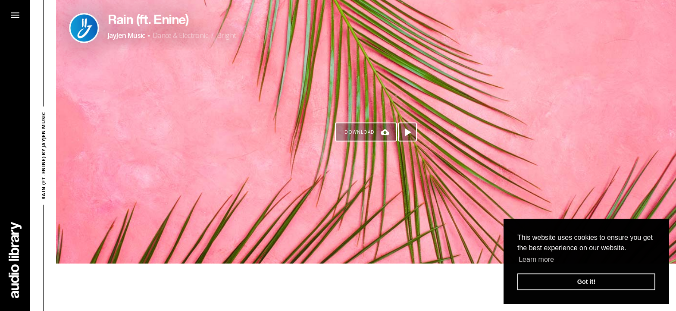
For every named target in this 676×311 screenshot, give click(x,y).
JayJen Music (126, 35)
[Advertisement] (366, 287)
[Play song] (407, 132)
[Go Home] (15, 260)
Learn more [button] (536, 259)
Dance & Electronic (180, 35)
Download (359, 132)
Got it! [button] (586, 281)
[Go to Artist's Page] (84, 28)
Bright (226, 35)
